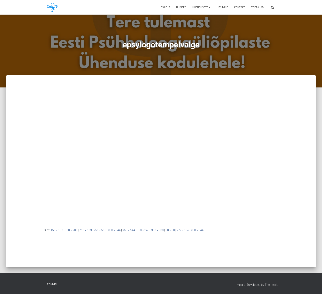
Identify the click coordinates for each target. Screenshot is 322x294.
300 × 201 (71, 230)
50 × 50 (170, 230)
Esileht (165, 7)
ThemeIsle (271, 284)
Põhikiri (52, 284)
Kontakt (239, 7)
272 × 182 (183, 230)
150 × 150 (57, 230)
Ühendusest (201, 7)
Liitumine (222, 7)
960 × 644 (114, 230)
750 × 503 (85, 230)
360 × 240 (143, 230)
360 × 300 (157, 230)
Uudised (181, 7)
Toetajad (257, 7)
